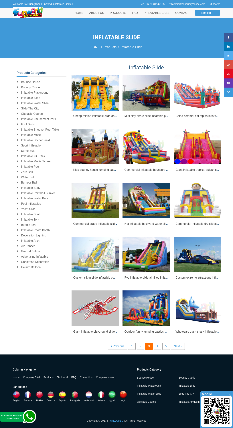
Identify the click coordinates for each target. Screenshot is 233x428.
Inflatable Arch (30, 240)
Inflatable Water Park (34, 198)
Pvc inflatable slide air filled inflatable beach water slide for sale (165, 277)
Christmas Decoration (35, 261)
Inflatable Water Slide (35, 103)
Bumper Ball (29, 182)
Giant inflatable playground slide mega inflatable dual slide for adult (116, 331)
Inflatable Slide (132, 47)
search (216, 4)
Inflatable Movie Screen (36, 161)
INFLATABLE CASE (156, 16)
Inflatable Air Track (33, 156)
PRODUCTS (118, 16)
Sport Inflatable (31, 145)
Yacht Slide (28, 209)
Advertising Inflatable (34, 256)
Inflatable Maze (31, 134)
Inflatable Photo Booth (35, 230)
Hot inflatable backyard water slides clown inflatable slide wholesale (167, 223)
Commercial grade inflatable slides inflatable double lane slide (113, 223)
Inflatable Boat (30, 214)
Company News (105, 377)
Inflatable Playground (34, 92)
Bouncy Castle (30, 87)
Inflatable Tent (30, 219)
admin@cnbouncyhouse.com (188, 4)
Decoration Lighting (33, 235)
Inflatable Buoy (30, 187)
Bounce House (30, 82)
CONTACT (182, 16)
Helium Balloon (31, 267)
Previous (118, 346)
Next (177, 346)
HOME (79, 16)
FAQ (135, 16)
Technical (62, 377)
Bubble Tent (28, 224)
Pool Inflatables (31, 203)
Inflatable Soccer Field (35, 140)
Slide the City (30, 108)
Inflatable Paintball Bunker (38, 193)
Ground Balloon (31, 251)
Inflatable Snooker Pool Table (40, 129)
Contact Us (86, 377)
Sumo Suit (28, 150)
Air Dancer (28, 246)
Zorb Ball (27, 171)
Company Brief (31, 377)
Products (110, 47)
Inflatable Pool (30, 166)
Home (16, 377)
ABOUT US (96, 16)
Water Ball (27, 177)
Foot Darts (28, 124)
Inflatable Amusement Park (38, 119)
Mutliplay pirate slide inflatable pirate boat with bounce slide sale (165, 115)
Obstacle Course (32, 113)
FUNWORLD (116, 420)
